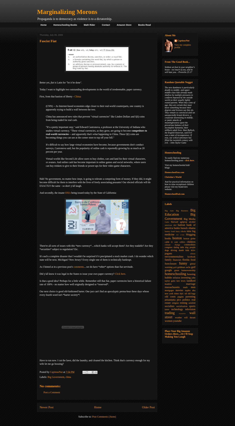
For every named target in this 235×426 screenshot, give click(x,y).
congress (168, 247)
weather (178, 317)
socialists (169, 306)
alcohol (192, 222)
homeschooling (175, 274)
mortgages (169, 290)
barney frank (170, 231)
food (193, 259)
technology (177, 309)
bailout (181, 224)
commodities (189, 244)
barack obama (188, 228)
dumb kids (184, 250)
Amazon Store (124, 25)
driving (174, 250)
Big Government (56, 377)
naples (188, 290)
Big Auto (169, 211)
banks (177, 228)
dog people (190, 247)
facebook (191, 257)
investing (186, 277)
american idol (170, 225)
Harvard (174, 222)
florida (185, 259)
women (168, 320)
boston (177, 238)
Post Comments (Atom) (104, 416)
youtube (177, 320)
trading (170, 313)
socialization (181, 306)
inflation (176, 278)
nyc (182, 293)
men (193, 287)
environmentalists (174, 256)
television (190, 309)
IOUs (68, 192)
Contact (106, 25)
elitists (192, 254)
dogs (167, 250)
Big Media (189, 218)
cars (176, 242)
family (168, 259)
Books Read (144, 25)
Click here (120, 274)
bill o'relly (180, 235)
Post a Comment (51, 392)
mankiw (168, 284)
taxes (167, 309)
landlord (191, 280)
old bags (191, 293)
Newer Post (47, 407)
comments (79, 266)
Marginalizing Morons (67, 11)
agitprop (183, 222)
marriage (190, 283)
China (77, 96)
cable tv (169, 242)
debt (182, 247)
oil (186, 293)
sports (192, 306)
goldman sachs (184, 267)
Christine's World (173, 177)
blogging (190, 234)
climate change (172, 245)
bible (189, 231)
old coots (170, 296)
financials (177, 260)
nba (193, 290)
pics (179, 299)
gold (175, 267)
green (176, 270)
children (191, 241)
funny (183, 263)
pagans (181, 297)
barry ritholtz (181, 231)
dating (176, 247)
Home (44, 25)
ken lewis (180, 281)
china (68, 377)
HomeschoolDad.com (174, 194)
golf (193, 267)
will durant (189, 317)
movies (179, 290)
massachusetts (172, 287)
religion (175, 303)
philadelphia (170, 300)
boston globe (189, 238)
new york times (172, 293)
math (185, 287)
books (168, 238)
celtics (182, 242)
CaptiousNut (183, 41)
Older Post (148, 407)
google (168, 270)
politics (186, 299)
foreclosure (170, 263)
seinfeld (192, 303)
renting (183, 302)
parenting (190, 296)
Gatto (167, 222)
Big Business (182, 211)
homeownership (188, 270)
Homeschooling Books (65, 25)
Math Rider (89, 25)
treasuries (182, 313)
